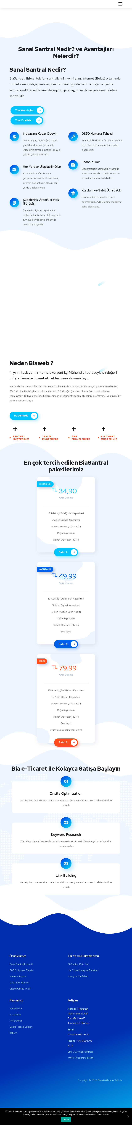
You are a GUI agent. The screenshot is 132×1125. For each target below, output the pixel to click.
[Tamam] (128, 1116)
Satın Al (68, 552)
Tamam (66, 1119)
